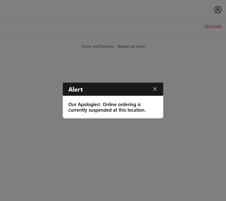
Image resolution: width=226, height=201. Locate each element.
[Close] (155, 89)
